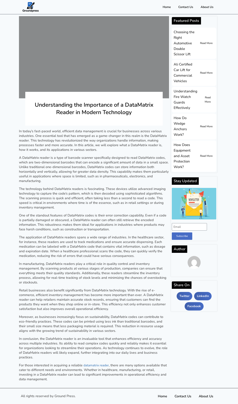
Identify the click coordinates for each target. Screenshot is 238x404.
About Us (207, 7)
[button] (184, 292)
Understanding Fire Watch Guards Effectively (185, 97)
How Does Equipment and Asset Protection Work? (182, 152)
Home (167, 7)
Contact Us (185, 7)
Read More (206, 43)
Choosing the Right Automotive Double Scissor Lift (184, 43)
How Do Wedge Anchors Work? (180, 123)
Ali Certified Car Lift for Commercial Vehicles (182, 71)
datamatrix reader (96, 365)
